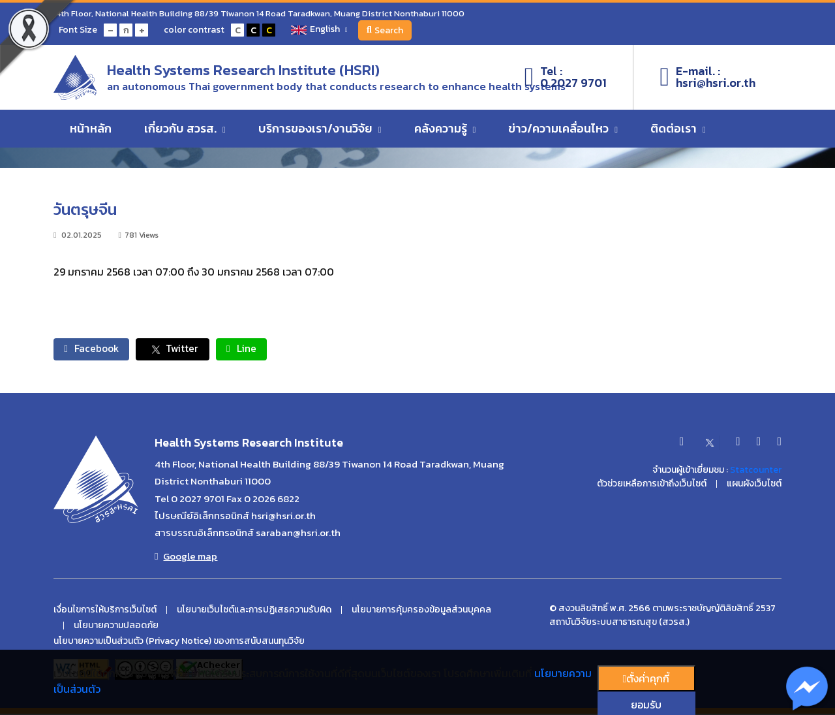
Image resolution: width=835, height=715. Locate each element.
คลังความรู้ (445, 131)
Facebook (95, 349)
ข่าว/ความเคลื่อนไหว (563, 131)
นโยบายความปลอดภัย (116, 627)
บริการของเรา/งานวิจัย (320, 131)
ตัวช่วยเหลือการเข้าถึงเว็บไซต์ (651, 485)
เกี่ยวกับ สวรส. (185, 131)
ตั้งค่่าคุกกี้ (646, 678)
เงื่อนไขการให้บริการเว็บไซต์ (105, 611)
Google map (186, 557)
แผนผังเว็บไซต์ (754, 485)
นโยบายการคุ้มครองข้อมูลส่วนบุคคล (421, 611)
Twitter (182, 350)
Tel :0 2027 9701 (565, 79)
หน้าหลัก (91, 131)
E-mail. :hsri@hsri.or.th (707, 79)
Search (389, 30)
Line (256, 349)
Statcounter (756, 471)
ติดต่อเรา (678, 131)
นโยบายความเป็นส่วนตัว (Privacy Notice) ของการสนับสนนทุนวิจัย (179, 642)
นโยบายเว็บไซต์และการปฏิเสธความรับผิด (254, 611)
